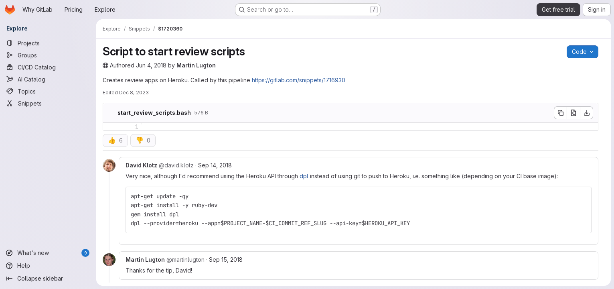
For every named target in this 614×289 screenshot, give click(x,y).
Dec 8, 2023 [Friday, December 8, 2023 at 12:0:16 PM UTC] (134, 93)
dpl (304, 176)
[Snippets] (48, 103)
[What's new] (48, 252)
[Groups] (48, 55)
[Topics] (48, 91)
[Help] (48, 265)
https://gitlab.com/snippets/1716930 (298, 80)
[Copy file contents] (560, 112)
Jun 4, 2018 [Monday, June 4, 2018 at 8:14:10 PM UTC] (151, 65)
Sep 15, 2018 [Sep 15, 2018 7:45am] (226, 259)
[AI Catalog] (48, 79)
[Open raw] (573, 112)
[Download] (586, 112)
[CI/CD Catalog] (48, 67)
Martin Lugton (196, 65)
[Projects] (48, 43)
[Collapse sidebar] (48, 278)
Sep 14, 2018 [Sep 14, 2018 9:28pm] (215, 165)
